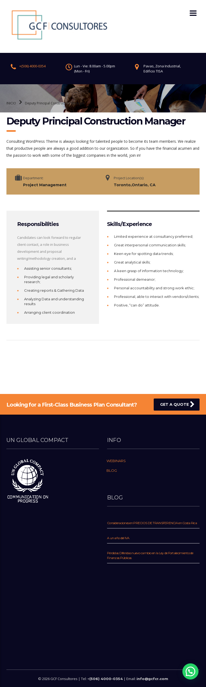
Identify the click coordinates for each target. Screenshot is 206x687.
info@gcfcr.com (152, 679)
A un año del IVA (118, 538)
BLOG (111, 470)
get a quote (177, 404)
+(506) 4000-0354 (32, 66)
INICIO (11, 103)
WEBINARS (116, 461)
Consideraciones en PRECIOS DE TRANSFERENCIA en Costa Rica (152, 523)
